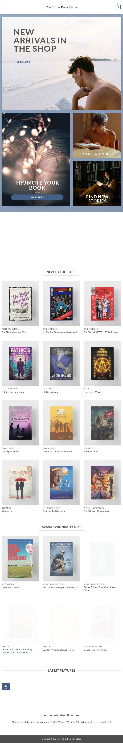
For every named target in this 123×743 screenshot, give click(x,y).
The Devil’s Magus (93, 392)
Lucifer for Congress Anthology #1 (60, 332)
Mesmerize (7, 511)
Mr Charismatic (50, 392)
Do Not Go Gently (10, 587)
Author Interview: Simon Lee (61, 715)
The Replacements (11, 451)
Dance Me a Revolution (95, 649)
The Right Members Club (14, 332)
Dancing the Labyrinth (54, 511)
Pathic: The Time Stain (13, 392)
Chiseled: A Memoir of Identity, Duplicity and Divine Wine (17, 651)
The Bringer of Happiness (96, 511)
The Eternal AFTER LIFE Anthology (101, 332)
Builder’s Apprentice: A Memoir (58, 649)
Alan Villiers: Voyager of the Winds (60, 587)
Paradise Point (91, 451)
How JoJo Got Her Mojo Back (57, 451)
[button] (4, 7)
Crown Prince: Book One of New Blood (100, 589)
